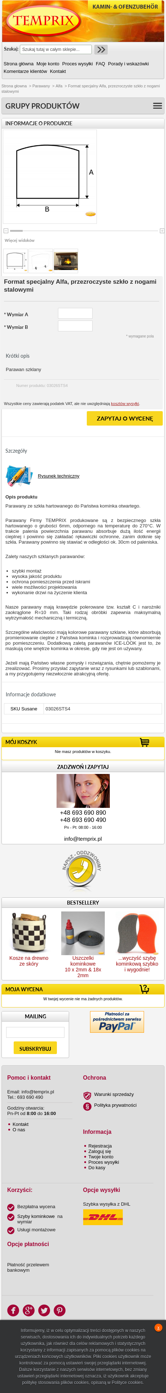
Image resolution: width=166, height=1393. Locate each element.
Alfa (58, 86)
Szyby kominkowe (36, 1216)
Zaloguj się (100, 1151)
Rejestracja (100, 1146)
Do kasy (97, 1167)
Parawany (41, 86)
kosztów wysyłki (125, 403)
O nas (19, 1129)
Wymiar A (16, 314)
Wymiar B (16, 327)
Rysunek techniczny (59, 476)
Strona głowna (14, 86)
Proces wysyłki (104, 1162)
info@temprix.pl (83, 839)
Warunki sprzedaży (114, 1094)
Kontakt (20, 1124)
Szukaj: (11, 49)
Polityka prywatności (115, 1105)
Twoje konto (101, 1156)
